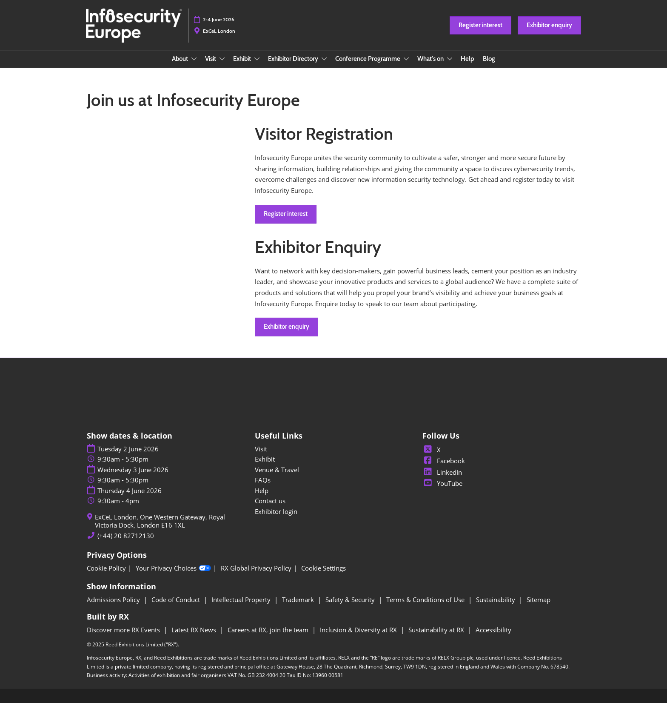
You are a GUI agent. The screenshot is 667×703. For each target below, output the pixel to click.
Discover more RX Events (124, 630)
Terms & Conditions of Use (426, 599)
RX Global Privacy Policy (256, 568)
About (180, 59)
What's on (431, 59)
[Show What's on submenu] (449, 59)
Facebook (443, 460)
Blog (489, 59)
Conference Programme (368, 59)
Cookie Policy (106, 568)
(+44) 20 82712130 (125, 536)
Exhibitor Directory (293, 59)
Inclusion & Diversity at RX (359, 630)
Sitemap (538, 599)
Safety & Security (350, 599)
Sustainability (496, 599)
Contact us (270, 500)
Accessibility (493, 630)
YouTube (442, 483)
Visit (211, 59)
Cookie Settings (323, 568)
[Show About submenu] (194, 59)
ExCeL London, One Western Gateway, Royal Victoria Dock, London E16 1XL (160, 521)
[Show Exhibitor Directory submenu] (324, 59)
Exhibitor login (276, 511)
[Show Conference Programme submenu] (406, 59)
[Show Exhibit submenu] (256, 59)
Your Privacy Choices (173, 568)
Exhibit (242, 59)
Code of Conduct (176, 599)
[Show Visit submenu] (222, 59)
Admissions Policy (114, 599)
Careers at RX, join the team (269, 630)
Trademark (299, 599)
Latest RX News (194, 630)
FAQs (263, 480)
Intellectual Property (241, 599)
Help (467, 59)
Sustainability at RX (437, 630)
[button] (480, 25)
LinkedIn (442, 472)
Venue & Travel (277, 469)
